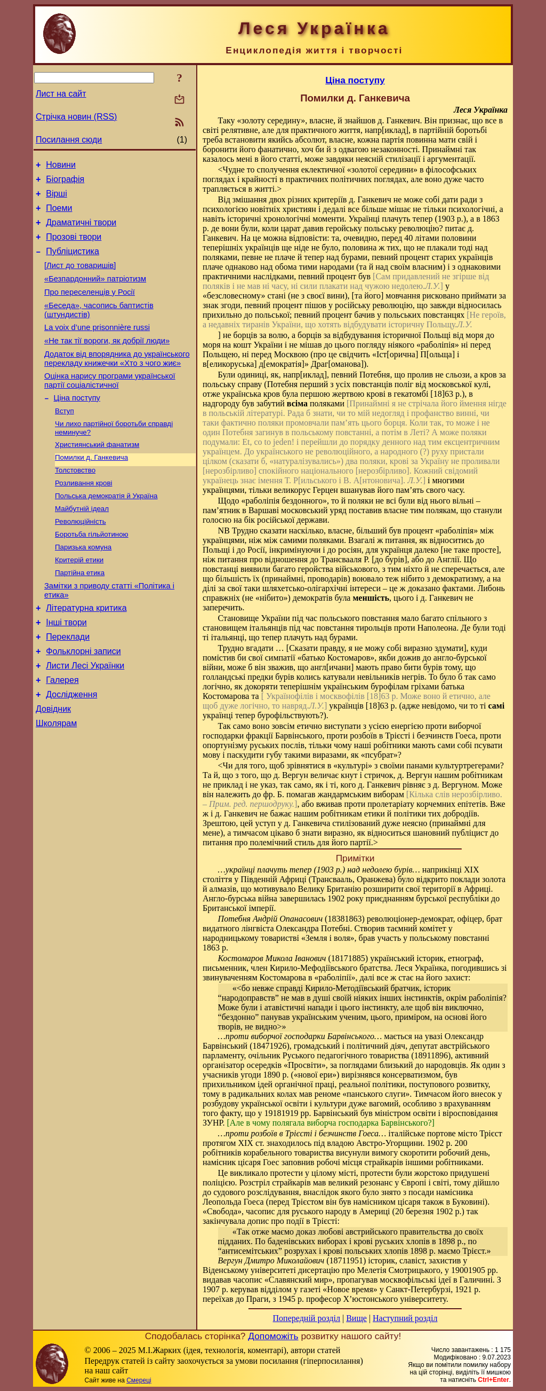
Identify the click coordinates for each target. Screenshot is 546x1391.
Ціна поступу (77, 423)
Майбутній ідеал (82, 543)
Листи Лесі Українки (85, 714)
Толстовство (75, 501)
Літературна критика (86, 650)
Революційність (80, 557)
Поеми (59, 214)
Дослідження (71, 746)
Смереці (138, 1380)
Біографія (65, 182)
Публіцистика (72, 262)
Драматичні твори (81, 230)
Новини (61, 166)
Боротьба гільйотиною (92, 571)
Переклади (68, 682)
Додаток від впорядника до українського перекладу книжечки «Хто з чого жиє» (117, 381)
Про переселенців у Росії (89, 308)
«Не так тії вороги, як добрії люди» (107, 361)
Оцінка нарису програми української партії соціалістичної (109, 404)
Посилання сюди (69, 139)
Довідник (53, 762)
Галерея (62, 730)
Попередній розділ (306, 1318)
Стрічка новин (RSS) (76, 116)
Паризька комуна (83, 584)
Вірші (56, 198)
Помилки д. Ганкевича (91, 487)
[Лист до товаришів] (80, 278)
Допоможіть (273, 1336)
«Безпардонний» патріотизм (95, 293)
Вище (356, 1318)
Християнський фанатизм (97, 473)
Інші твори (66, 666)
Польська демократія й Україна (106, 529)
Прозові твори (73, 246)
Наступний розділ (405, 1318)
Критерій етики (79, 598)
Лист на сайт (61, 93)
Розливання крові (83, 515)
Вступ (64, 438)
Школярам (56, 778)
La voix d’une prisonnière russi (97, 346)
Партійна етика (80, 612)
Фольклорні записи (83, 698)
